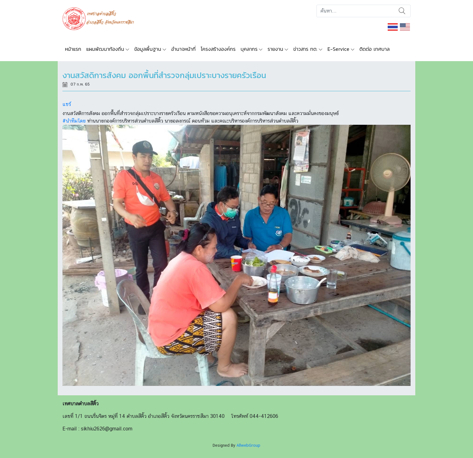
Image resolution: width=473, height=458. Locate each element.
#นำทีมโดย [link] (74, 121)
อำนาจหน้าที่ (183, 49)
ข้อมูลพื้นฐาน (147, 49)
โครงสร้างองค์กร (218, 49)
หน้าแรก (73, 49)
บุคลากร (249, 49)
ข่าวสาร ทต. (305, 49)
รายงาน (275, 49)
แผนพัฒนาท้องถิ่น (105, 49)
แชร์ (66, 104)
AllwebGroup (248, 445)
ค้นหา (402, 11)
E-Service (338, 49)
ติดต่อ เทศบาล (374, 49)
